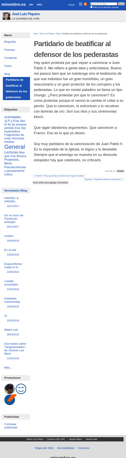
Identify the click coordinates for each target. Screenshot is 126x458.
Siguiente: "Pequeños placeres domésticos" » (104, 179)
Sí (15, 318)
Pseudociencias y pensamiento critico (15, 170)
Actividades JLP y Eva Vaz (14, 119)
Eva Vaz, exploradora (15, 129)
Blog (58, 33)
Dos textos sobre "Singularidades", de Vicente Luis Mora (15, 351)
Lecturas (11, 152)
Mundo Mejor (75, 439)
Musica (21, 156)
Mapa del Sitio (44, 448)
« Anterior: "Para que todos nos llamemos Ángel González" (59, 176)
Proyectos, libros (12, 161)
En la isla (15, 252)
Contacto (83, 448)
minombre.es (13, 4)
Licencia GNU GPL (56, 439)
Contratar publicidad (10, 426)
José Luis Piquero (26, 14)
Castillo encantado (15, 285)
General (120, 171)
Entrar (72, 4)
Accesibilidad (65, 448)
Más (39, 4)
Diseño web (91, 439)
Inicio (35, 33)
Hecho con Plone (34, 439)
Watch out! (15, 332)
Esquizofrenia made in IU (15, 268)
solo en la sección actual (105, 7)
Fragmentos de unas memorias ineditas (14, 138)
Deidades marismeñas (15, 302)
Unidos (15, 238)
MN (31, 4)
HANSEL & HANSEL (15, 202)
